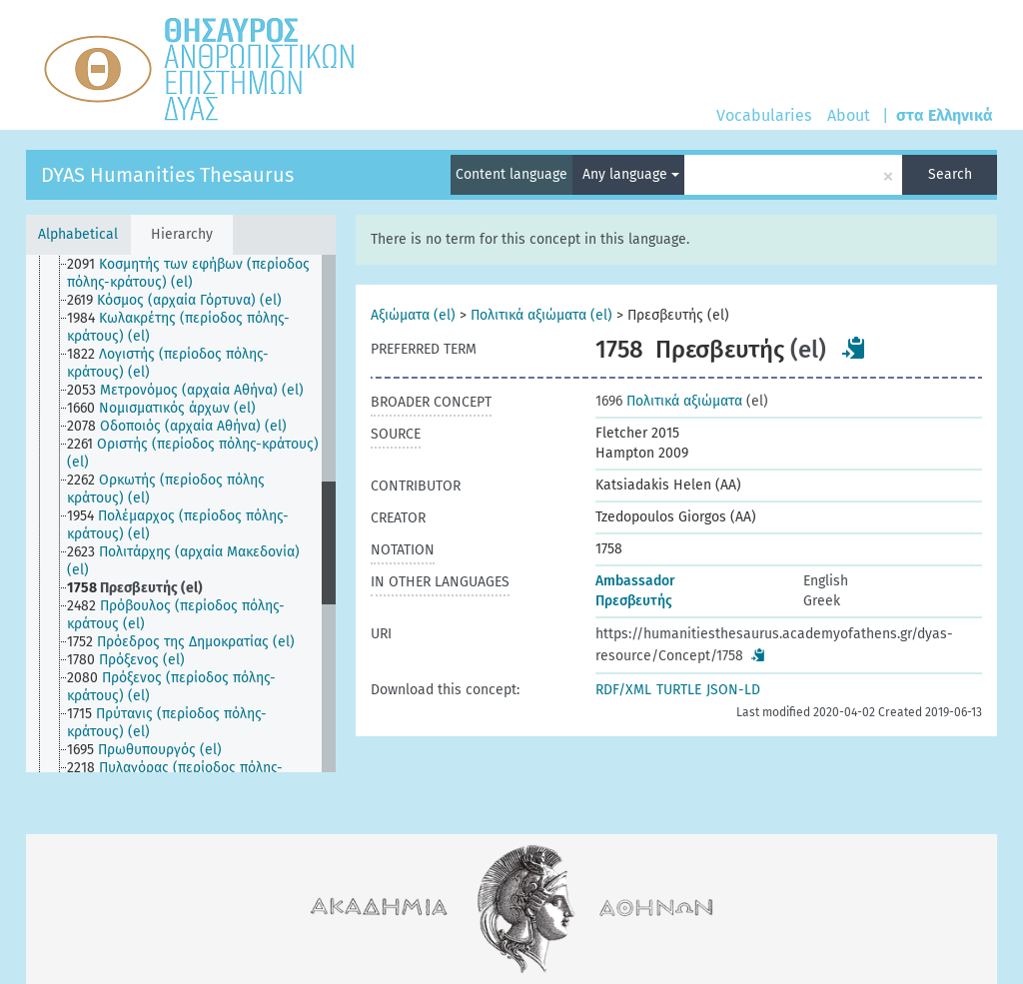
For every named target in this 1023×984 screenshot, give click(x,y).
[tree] (181, 513)
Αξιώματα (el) (413, 315)
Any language (630, 174)
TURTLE (678, 689)
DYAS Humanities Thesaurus (167, 175)
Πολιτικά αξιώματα (668, 401)
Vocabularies (763, 115)
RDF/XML (623, 689)
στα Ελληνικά (944, 115)
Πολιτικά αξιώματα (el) (541, 315)
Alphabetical (78, 234)
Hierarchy (182, 234)
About (848, 115)
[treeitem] (202, 274)
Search (950, 174)
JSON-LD (733, 689)
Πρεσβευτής (633, 600)
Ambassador (635, 580)
